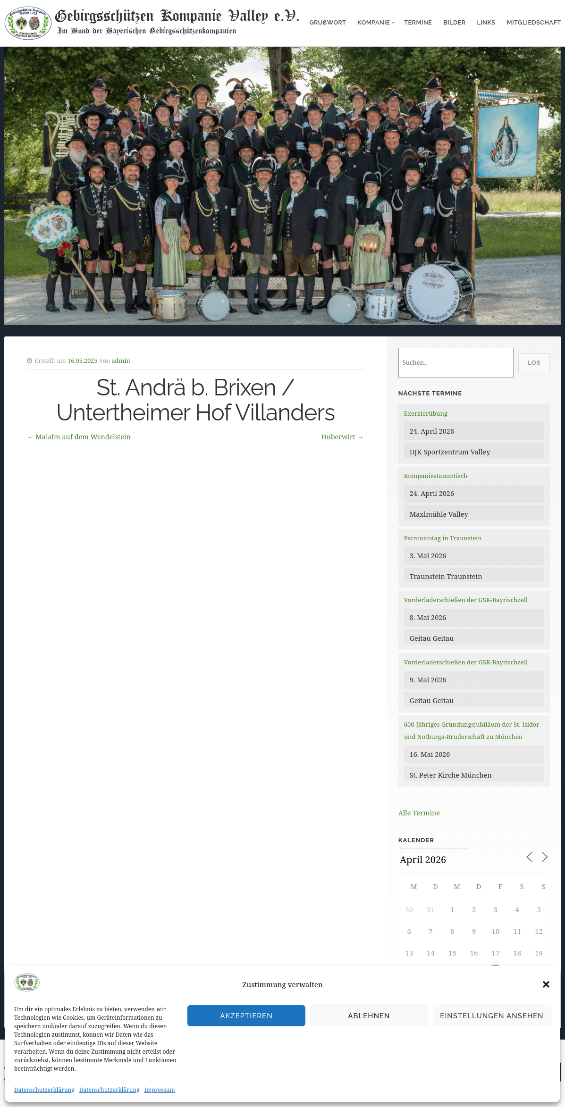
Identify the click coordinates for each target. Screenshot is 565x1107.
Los (533, 362)
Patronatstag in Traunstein (443, 538)
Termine (418, 22)
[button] (546, 984)
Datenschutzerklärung (44, 1090)
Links (486, 22)
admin (120, 360)
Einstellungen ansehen (491, 1016)
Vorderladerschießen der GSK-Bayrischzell (466, 599)
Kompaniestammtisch (436, 475)
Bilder (454, 22)
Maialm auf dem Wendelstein (83, 436)
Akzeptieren (246, 1016)
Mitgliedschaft (534, 22)
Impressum (159, 1090)
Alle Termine (419, 812)
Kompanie (373, 22)
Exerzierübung (425, 413)
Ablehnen (369, 1016)
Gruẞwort (327, 22)
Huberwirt (338, 436)
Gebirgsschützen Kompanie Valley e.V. (176, 15)
